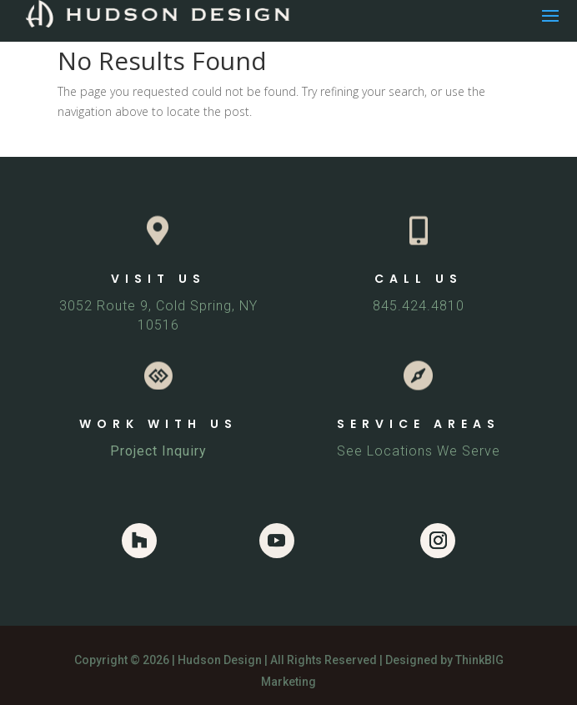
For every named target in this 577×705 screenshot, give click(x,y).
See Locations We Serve (418, 451)
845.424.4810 (418, 306)
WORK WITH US (158, 423)
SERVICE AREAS (418, 423)
